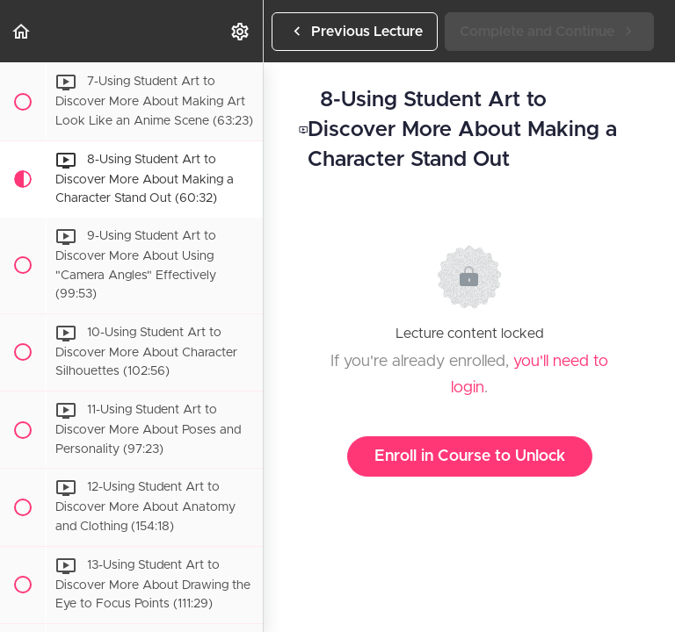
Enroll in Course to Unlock (469, 456)
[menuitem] (241, 31)
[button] (22, 31)
